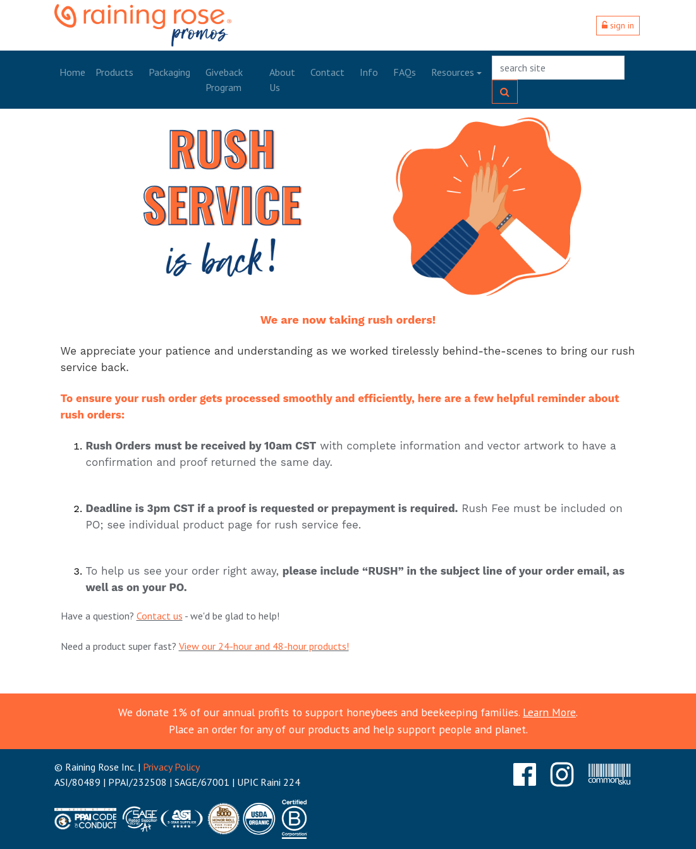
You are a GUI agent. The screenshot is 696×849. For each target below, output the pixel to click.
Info (369, 72)
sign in (618, 25)
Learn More (549, 712)
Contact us (160, 615)
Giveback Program (224, 80)
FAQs (404, 72)
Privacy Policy (171, 766)
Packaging (169, 72)
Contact (327, 72)
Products (114, 72)
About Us (282, 80)
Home (72, 72)
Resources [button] (452, 72)
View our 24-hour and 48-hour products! (264, 646)
